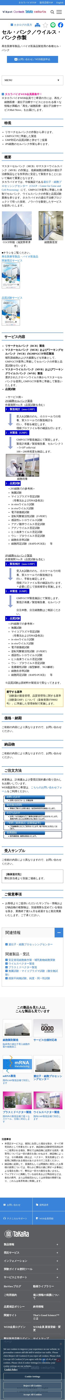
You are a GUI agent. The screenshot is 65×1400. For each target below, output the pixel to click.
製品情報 (9, 1244)
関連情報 (13, 932)
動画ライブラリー (43, 1286)
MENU (8, 80)
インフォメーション (15, 1260)
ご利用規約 (10, 1295)
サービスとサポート (15, 1277)
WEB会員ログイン (14, 1327)
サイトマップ (41, 1338)
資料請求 (43, 1205)
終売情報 (38, 1306)
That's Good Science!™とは (46, 1317)
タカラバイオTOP (27, 2)
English (59, 2)
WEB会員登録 (46, 1218)
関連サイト (10, 1315)
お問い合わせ (13, 1205)
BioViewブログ (12, 1286)
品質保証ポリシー (14, 1306)
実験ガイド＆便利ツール (18, 1269)
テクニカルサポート (17, 1218)
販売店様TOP (46, 2)
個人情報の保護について (46, 1297)
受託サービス (11, 1252)
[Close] (61, 1347)
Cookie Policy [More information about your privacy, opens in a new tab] (11, 1372)
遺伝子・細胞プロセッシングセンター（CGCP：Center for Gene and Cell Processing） (32, 186)
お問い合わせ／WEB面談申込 (34, 59)
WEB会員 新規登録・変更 (47, 1328)
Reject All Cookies (32, 1388)
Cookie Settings (32, 1379)
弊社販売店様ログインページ (17, 1340)
